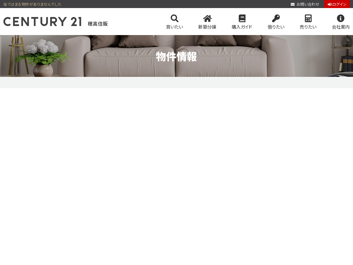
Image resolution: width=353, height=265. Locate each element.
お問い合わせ (305, 4)
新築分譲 (207, 22)
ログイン (337, 4)
